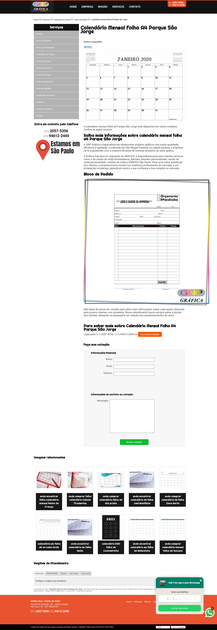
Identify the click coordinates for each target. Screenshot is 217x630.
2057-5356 (177, 2)
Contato (134, 6)
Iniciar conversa (179, 608)
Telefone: (128, 374)
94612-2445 (178, 5)
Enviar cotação (134, 442)
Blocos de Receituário (45, 47)
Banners (39, 34)
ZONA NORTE (52, 573)
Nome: (130, 360)
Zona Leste (85, 573)
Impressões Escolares (45, 95)
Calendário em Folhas (45, 54)
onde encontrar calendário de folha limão (80, 547)
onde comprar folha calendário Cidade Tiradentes (79, 500)
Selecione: (39, 573)
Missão (103, 6)
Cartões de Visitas (44, 68)
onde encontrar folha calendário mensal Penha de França (49, 501)
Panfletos (40, 102)
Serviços (118, 6)
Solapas (39, 116)
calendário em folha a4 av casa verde (49, 545)
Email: (130, 367)
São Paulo (74, 573)
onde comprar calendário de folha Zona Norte (172, 500)
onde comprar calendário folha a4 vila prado (110, 500)
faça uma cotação (150, 334)
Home (73, 6)
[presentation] (111, 385)
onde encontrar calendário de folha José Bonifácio (142, 500)
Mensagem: (125, 416)
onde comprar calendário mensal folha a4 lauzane (172, 547)
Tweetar (88, 46)
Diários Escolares (43, 75)
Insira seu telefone (179, 592)
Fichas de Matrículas (45, 82)
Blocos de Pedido (43, 41)
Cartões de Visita (43, 61)
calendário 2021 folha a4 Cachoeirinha (111, 547)
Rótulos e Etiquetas (44, 109)
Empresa (87, 6)
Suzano (64, 573)
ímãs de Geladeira (43, 88)
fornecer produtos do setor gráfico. (154, 150)
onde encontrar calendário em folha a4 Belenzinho (141, 547)
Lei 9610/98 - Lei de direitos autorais (79, 591)
